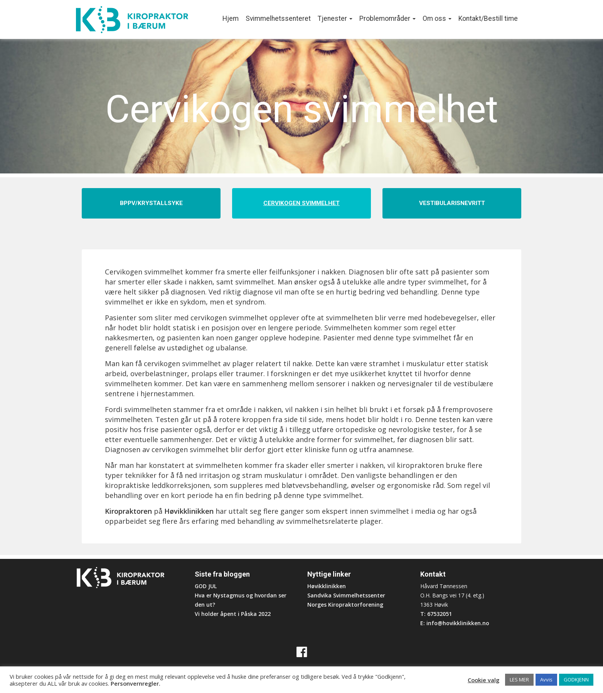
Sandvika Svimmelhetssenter (346, 595)
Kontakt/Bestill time (488, 18)
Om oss (437, 18)
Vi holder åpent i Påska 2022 (233, 613)
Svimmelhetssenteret (278, 18)
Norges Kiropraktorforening (345, 604)
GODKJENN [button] (576, 679)
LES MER (519, 679)
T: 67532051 (436, 613)
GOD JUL (206, 586)
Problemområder (387, 18)
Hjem (230, 18)
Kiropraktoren (128, 511)
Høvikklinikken (189, 511)
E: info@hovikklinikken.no (454, 623)
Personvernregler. (135, 683)
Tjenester (335, 18)
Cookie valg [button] (483, 679)
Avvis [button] (546, 679)
